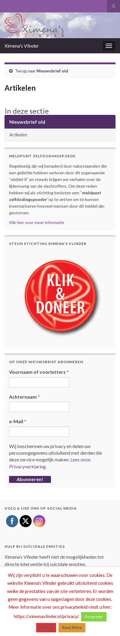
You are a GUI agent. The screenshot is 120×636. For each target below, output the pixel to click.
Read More (72, 627)
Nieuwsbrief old (52, 70)
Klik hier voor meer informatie (36, 222)
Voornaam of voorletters (39, 372)
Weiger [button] (46, 627)
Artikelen (18, 134)
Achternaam (24, 397)
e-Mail (17, 421)
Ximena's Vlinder (22, 46)
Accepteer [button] (94, 616)
